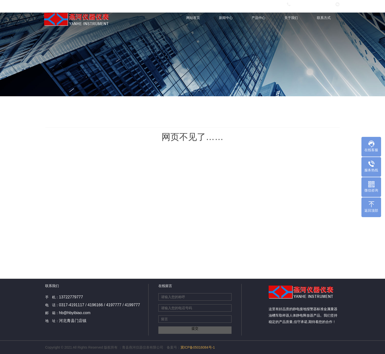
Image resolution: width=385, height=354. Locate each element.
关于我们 (292, 18)
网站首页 (194, 18)
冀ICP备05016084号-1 (197, 347)
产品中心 (259, 18)
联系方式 (324, 18)
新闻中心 (226, 18)
